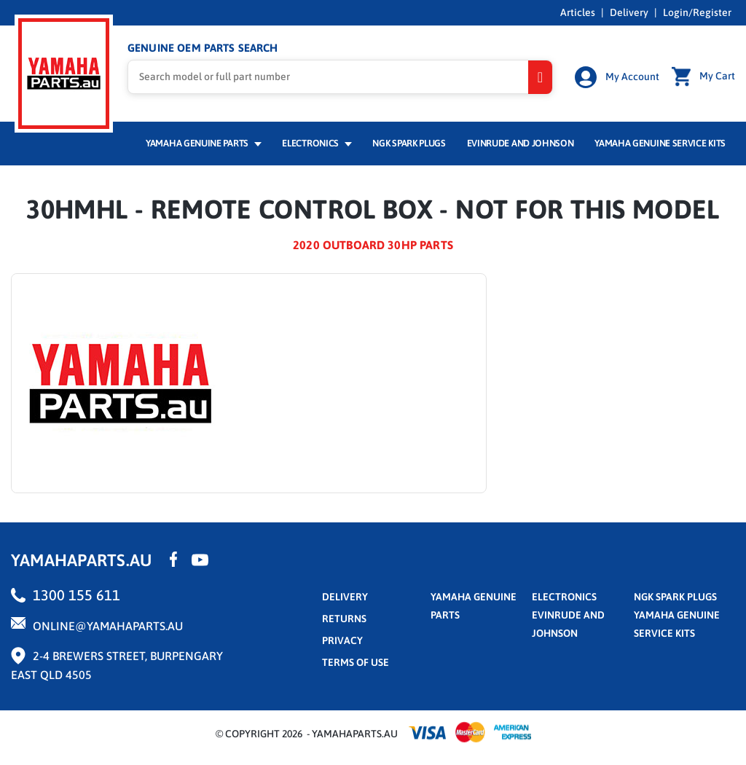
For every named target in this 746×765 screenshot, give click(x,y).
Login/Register (697, 12)
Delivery (629, 12)
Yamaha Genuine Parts (204, 143)
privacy (342, 640)
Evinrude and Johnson (520, 143)
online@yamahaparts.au (108, 625)
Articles (577, 12)
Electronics (316, 143)
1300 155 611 (76, 594)
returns (344, 618)
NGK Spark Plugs (408, 143)
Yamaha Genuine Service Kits (660, 143)
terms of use (355, 662)
